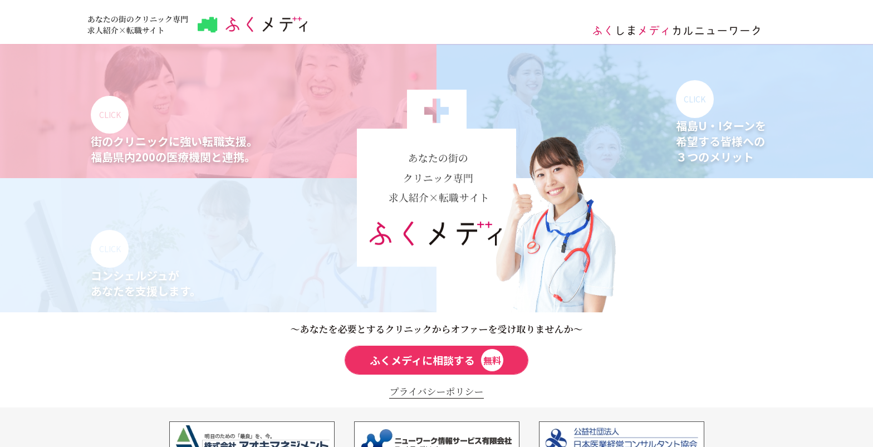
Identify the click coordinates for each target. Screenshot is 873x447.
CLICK (110, 114)
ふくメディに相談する (437, 360)
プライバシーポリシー (436, 391)
